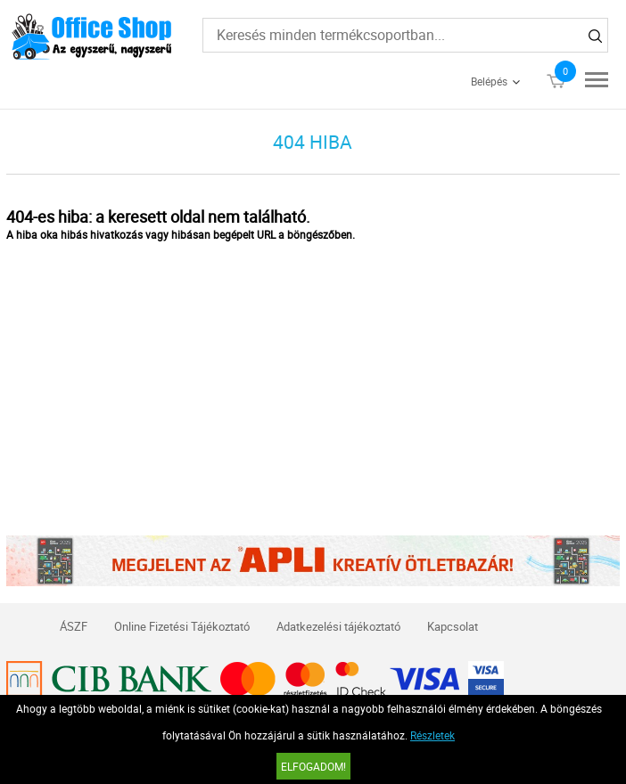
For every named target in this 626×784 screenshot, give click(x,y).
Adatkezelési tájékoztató (338, 626)
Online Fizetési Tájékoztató (182, 626)
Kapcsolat (452, 626)
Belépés (489, 81)
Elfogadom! (313, 766)
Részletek (432, 735)
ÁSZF (73, 626)
